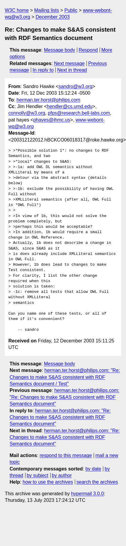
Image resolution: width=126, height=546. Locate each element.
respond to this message (66, 455)
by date (93, 468)
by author (62, 475)
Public (71, 10)
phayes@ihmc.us (51, 119)
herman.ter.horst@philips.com (48, 99)
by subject (37, 475)
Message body (59, 50)
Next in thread (72, 70)
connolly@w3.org (26, 113)
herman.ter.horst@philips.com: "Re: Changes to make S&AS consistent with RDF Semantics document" (64, 397)
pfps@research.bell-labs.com (79, 113)
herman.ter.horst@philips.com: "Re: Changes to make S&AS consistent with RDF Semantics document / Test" (65, 377)
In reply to (43, 70)
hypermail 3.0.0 (87, 493)
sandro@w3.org (75, 86)
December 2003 (53, 16)
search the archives (97, 482)
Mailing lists (46, 10)
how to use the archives (48, 482)
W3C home (17, 10)
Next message (69, 63)
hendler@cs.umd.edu (69, 106)
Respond (88, 50)
